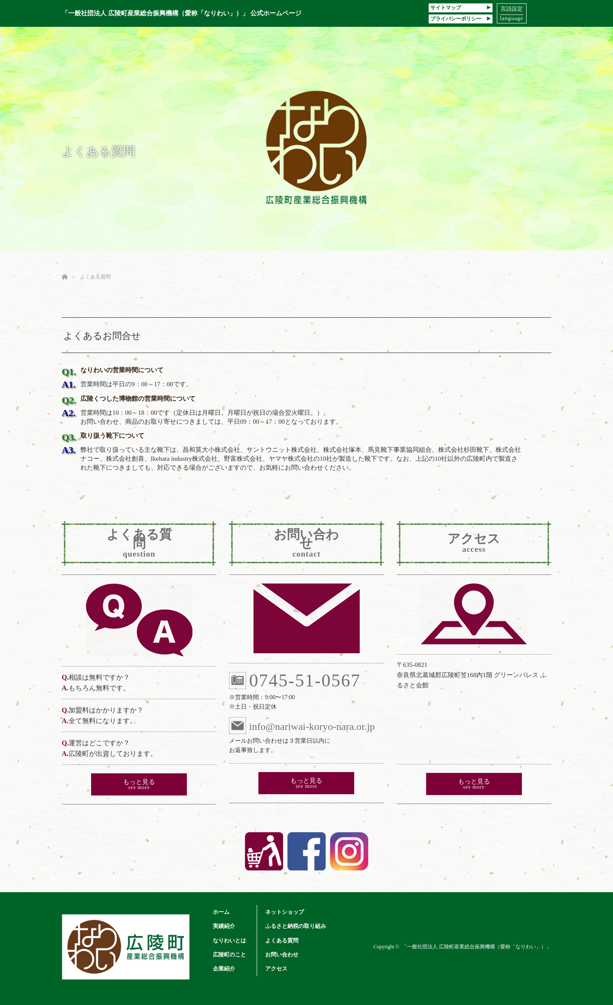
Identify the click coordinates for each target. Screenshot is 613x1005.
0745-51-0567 (295, 680)
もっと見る (139, 784)
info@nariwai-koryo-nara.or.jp (302, 725)
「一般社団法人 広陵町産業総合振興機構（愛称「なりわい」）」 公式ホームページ (181, 13)
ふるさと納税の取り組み (295, 926)
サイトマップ (460, 8)
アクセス (276, 968)
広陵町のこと (229, 954)
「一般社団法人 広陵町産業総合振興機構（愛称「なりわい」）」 (476, 947)
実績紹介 (224, 926)
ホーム (221, 912)
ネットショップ (284, 912)
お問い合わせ (281, 954)
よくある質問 (281, 940)
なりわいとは (229, 940)
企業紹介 (224, 968)
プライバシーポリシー (460, 19)
